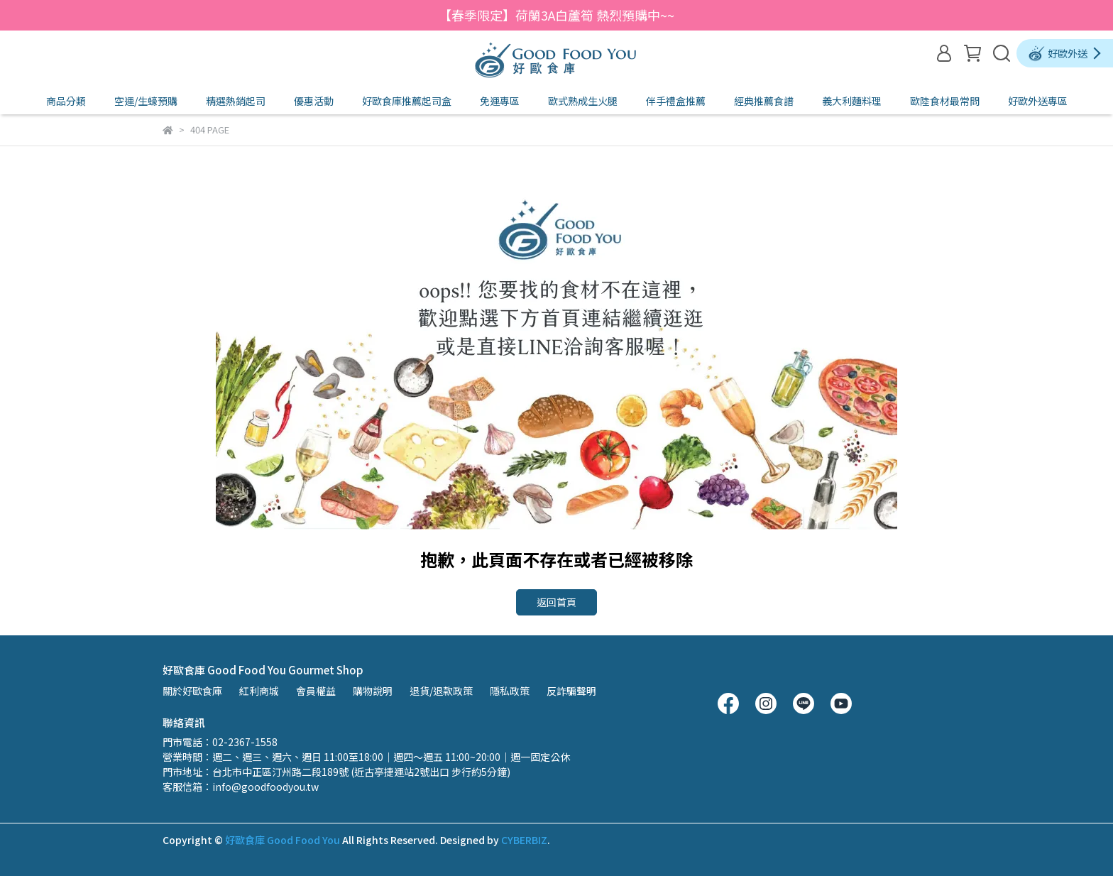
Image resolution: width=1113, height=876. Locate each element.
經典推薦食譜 (764, 101)
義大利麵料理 (852, 101)
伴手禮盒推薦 (676, 101)
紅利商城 (259, 691)
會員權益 (316, 691)
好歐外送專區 (1038, 101)
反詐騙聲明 (571, 691)
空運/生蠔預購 (145, 101)
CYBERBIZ (524, 840)
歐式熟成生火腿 (583, 101)
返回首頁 (556, 602)
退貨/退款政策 (441, 691)
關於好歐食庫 (192, 691)
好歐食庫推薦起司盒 (406, 101)
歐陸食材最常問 (945, 101)
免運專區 (500, 101)
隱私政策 (510, 691)
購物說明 (373, 691)
